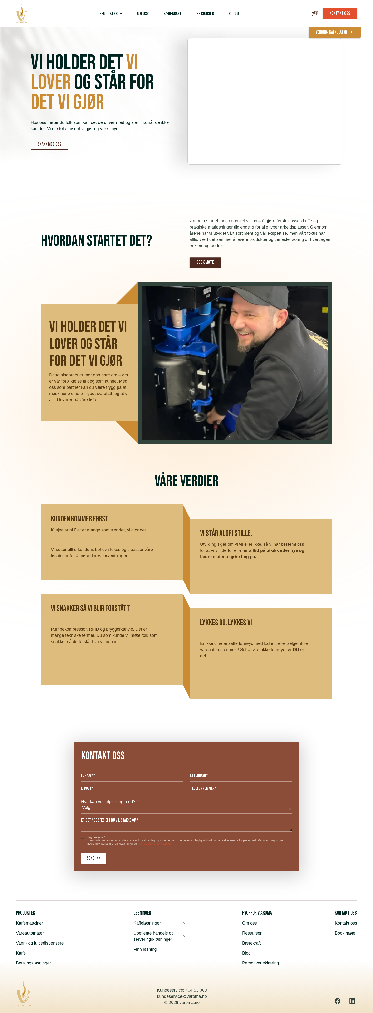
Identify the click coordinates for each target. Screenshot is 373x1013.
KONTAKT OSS (339, 13)
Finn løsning (145, 949)
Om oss (249, 923)
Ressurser (251, 933)
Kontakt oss (346, 923)
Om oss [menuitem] (143, 13)
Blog (246, 953)
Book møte (205, 262)
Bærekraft (251, 943)
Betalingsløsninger (33, 963)
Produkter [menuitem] (108, 13)
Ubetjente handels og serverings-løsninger (159, 936)
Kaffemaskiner (29, 923)
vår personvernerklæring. (155, 843)
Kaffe (21, 953)
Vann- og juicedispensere (40, 943)
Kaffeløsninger (159, 923)
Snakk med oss (49, 144)
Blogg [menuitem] (234, 13)
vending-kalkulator (334, 32)
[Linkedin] (352, 1001)
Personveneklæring (260, 963)
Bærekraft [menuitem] (172, 13)
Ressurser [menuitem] (205, 13)
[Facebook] (337, 1001)
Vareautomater (30, 933)
